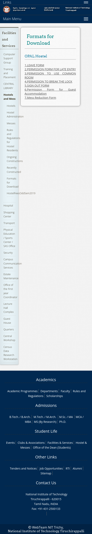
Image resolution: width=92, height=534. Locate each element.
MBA (28, 422)
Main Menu (12, 18)
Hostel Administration (15, 114)
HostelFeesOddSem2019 (21, 193)
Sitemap (45, 473)
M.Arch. (51, 417)
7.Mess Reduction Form (40, 98)
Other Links (46, 457)
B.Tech (13, 417)
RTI (68, 468)
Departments (49, 391)
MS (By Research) (45, 422)
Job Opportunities (51, 468)
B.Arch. (26, 417)
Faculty (65, 391)
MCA (79, 417)
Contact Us (46, 482)
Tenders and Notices (23, 468)
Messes (11, 123)
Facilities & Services (60, 443)
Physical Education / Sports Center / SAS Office (9, 238)
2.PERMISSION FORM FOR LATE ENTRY (50, 69)
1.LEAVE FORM (34, 65)
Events (10, 443)
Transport (9, 223)
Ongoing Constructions (15, 159)
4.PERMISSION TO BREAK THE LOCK (48, 81)
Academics (46, 379)
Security (8, 252)
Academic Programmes (22, 391)
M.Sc (62, 417)
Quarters (8, 329)
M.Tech (38, 417)
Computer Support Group (9, 58)
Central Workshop (9, 338)
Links (7, 2)
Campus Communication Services (12, 263)
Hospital (8, 205)
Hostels (11, 106)
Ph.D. (62, 422)
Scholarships (54, 396)
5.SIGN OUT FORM (37, 85)
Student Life (46, 431)
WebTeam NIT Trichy (47, 527)
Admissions (46, 405)
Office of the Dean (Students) (52, 447)
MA (71, 417)
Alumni (77, 468)
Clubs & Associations (31, 443)
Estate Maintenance (10, 276)
